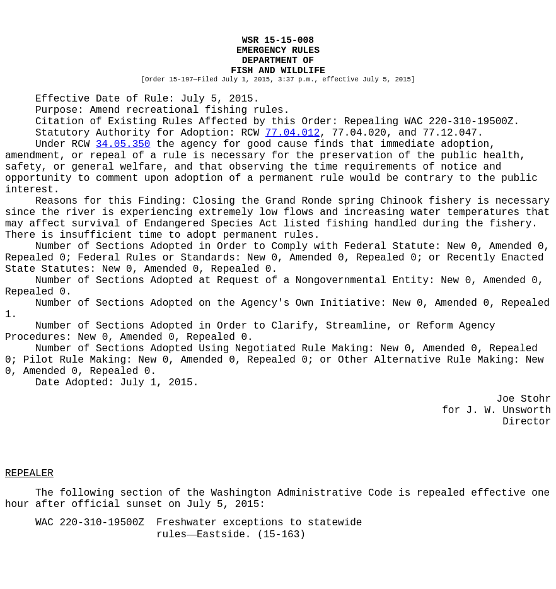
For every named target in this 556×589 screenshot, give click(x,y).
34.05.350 (123, 144)
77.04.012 (292, 133)
